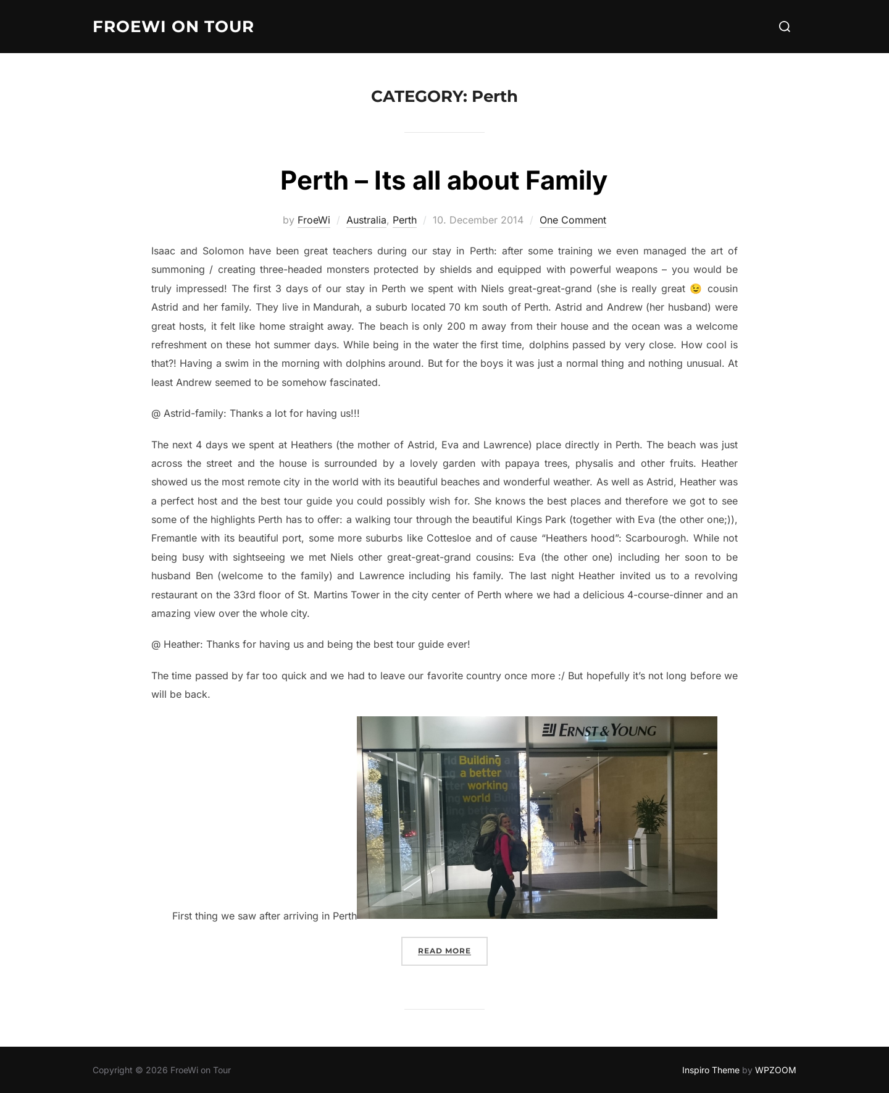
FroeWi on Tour (173, 26)
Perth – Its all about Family (443, 180)
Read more (453, 949)
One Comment (573, 220)
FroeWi (314, 220)
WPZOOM (775, 1070)
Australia (366, 220)
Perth (405, 220)
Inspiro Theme (711, 1070)
